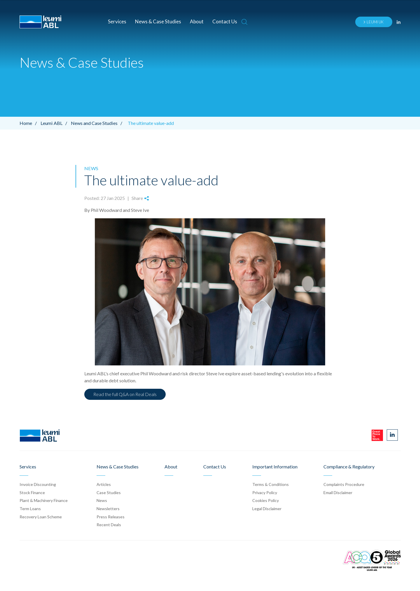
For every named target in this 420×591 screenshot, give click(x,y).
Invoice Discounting (38, 484)
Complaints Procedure (343, 484)
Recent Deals (109, 524)
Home (30, 123)
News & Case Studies (158, 21)
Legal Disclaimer (266, 508)
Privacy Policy (264, 492)
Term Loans (30, 508)
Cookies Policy (265, 500)
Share (140, 198)
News (91, 168)
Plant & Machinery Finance (44, 500)
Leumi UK (373, 22)
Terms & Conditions (270, 484)
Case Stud (109, 492)
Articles (104, 484)
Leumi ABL (55, 123)
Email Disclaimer (337, 492)
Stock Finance (32, 492)
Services (117, 21)
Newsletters (108, 508)
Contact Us (224, 21)
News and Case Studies (97, 123)
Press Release (111, 516)
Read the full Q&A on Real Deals (125, 394)
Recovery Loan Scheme (41, 516)
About (197, 21)
